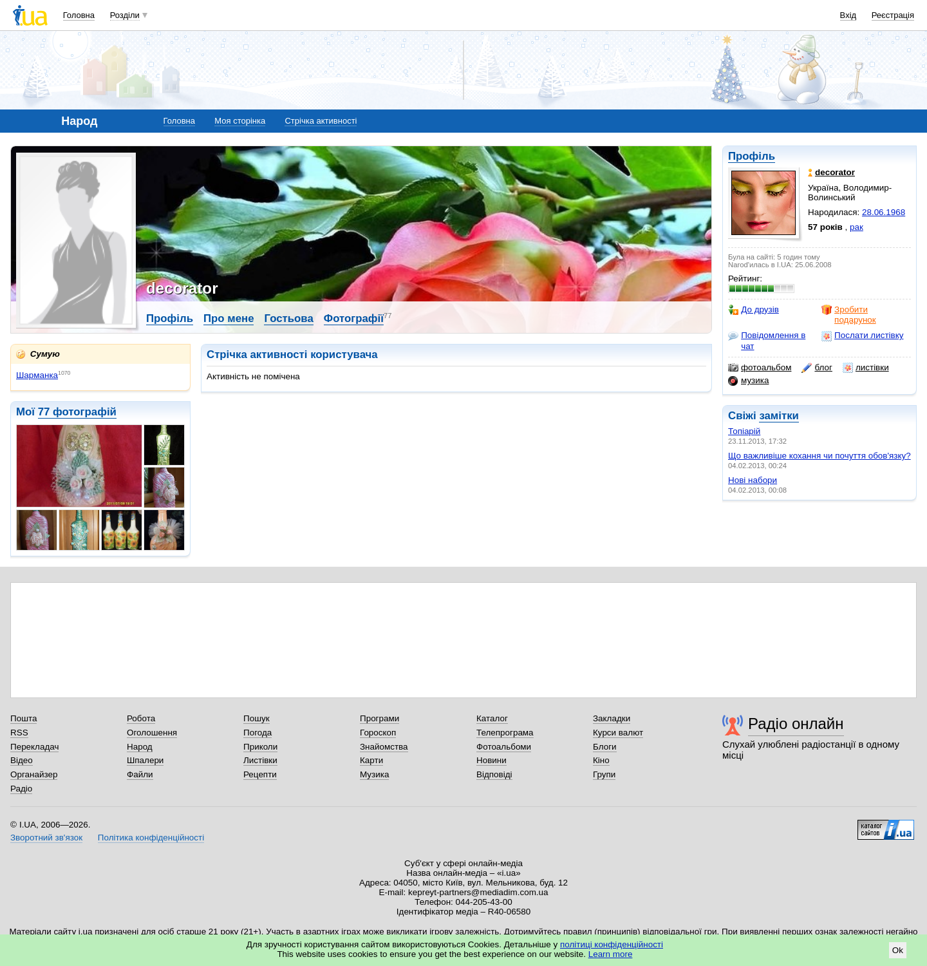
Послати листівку (862, 335)
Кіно (601, 760)
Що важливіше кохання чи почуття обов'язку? (819, 455)
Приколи (260, 747)
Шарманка (37, 375)
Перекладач (34, 747)
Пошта (23, 718)
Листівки (260, 760)
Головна (79, 15)
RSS (19, 732)
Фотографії (354, 318)
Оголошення (152, 732)
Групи (604, 774)
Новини (491, 760)
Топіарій (744, 431)
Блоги (605, 747)
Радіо (21, 788)
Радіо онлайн (796, 723)
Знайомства (384, 747)
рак (856, 227)
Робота (141, 718)
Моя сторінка (239, 121)
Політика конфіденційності (151, 837)
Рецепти (260, 774)
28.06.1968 (883, 212)
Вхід (848, 15)
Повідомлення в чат (766, 340)
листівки (866, 368)
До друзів (753, 310)
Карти (371, 760)
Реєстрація (893, 15)
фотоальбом (759, 368)
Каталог (492, 718)
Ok (897, 950)
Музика (374, 774)
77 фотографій (77, 412)
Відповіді (494, 774)
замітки (779, 416)
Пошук (256, 718)
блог (816, 368)
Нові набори (752, 480)
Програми (379, 718)
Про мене (228, 318)
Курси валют (618, 732)
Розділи (125, 15)
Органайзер (33, 774)
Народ (140, 747)
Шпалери (145, 760)
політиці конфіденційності (611, 944)
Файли (140, 774)
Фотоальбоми (503, 747)
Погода (257, 732)
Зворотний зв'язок (46, 837)
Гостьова (288, 318)
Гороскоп (378, 732)
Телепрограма (505, 732)
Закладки (611, 718)
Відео (21, 760)
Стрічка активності (321, 121)
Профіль (751, 156)
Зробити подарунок (848, 315)
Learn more (610, 954)
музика (748, 380)
